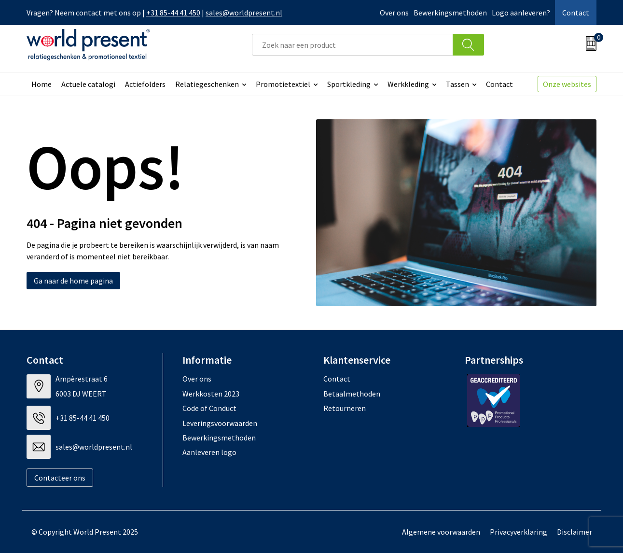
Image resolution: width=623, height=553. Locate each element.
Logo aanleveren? (521, 12)
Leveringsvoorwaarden (219, 423)
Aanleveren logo (209, 452)
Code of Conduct (209, 408)
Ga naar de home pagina (73, 280)
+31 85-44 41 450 (173, 12)
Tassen (457, 84)
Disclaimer (574, 532)
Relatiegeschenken (207, 84)
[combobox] (352, 45)
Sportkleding (349, 84)
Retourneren (344, 408)
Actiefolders (145, 84)
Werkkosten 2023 (210, 393)
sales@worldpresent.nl (244, 12)
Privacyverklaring (518, 532)
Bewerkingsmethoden (450, 12)
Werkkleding (408, 84)
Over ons (394, 12)
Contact (575, 12)
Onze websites (567, 84)
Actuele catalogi (88, 84)
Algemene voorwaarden (441, 532)
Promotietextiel (283, 84)
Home (41, 84)
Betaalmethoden (351, 393)
